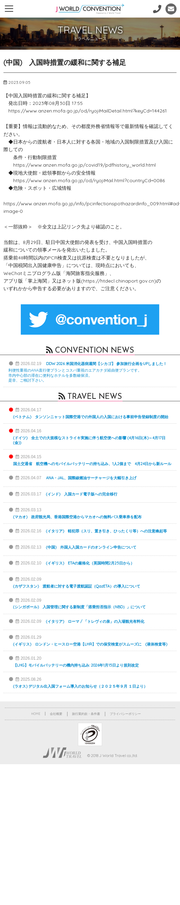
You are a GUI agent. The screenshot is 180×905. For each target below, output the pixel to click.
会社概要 (56, 714)
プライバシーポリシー (125, 714)
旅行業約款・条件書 (86, 714)
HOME (35, 714)
